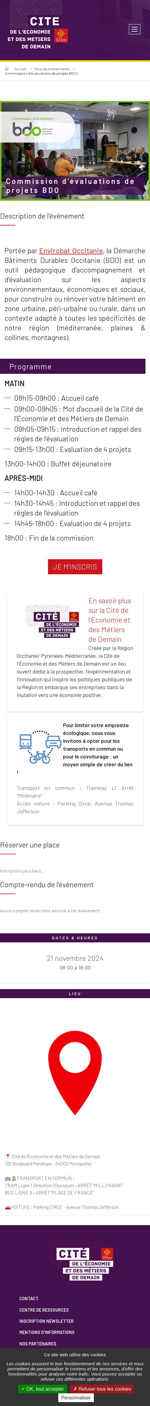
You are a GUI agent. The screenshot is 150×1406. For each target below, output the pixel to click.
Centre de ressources (44, 1310)
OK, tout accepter (42, 1389)
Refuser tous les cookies (102, 1389)
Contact (28, 1298)
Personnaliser (76, 1397)
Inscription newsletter (46, 1321)
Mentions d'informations (47, 1332)
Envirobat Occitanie (71, 250)
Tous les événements (51, 69)
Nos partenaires (37, 1343)
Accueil (20, 69)
